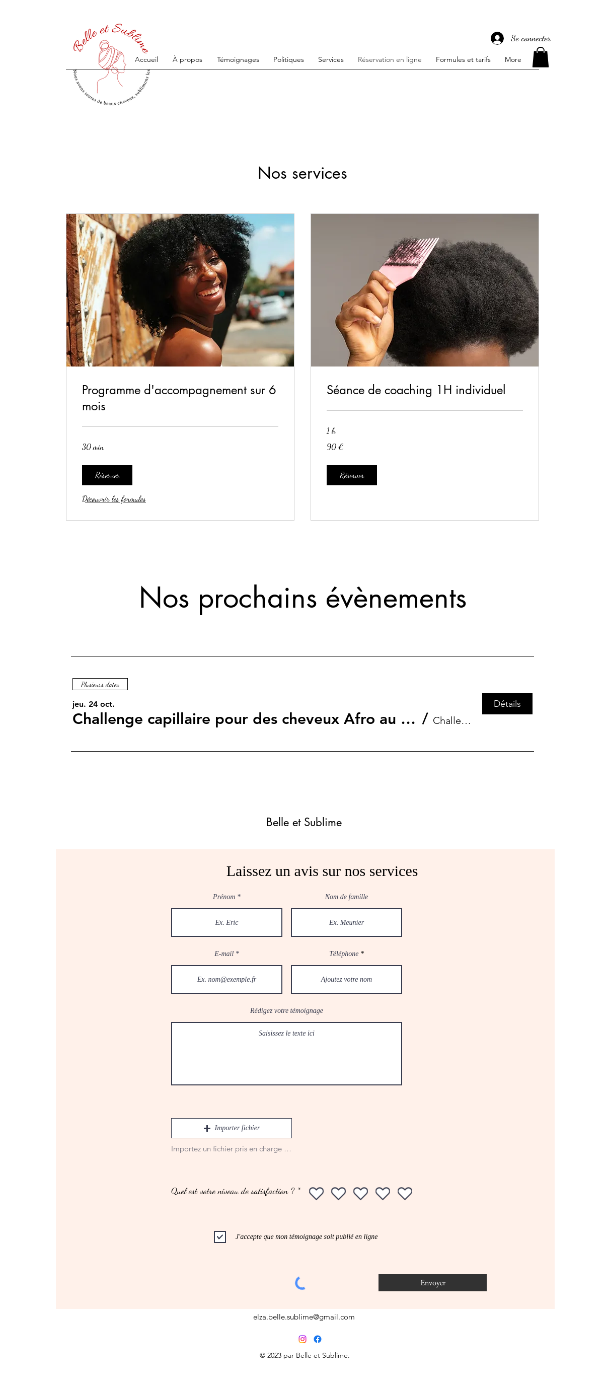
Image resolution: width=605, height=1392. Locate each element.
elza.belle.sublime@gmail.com (304, 1317)
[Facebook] (318, 1339)
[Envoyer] (433, 1282)
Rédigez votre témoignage (286, 1010)
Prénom (224, 897)
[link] (180, 398)
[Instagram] (302, 1339)
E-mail (224, 954)
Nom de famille (346, 897)
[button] (540, 57)
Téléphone (343, 954)
